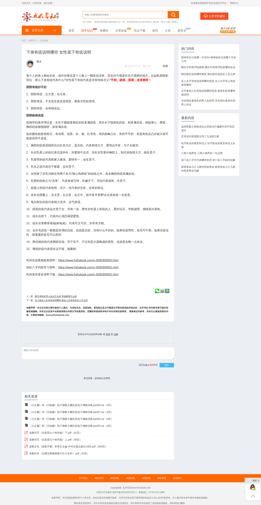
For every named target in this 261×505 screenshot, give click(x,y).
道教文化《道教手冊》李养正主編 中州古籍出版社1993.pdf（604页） (68, 446)
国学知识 (87, 30)
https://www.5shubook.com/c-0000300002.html (88, 274)
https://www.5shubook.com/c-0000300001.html (88, 267)
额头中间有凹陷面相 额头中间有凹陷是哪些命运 (208, 67)
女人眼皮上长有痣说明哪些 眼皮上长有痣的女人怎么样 (61, 300)
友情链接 (146, 478)
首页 (71, 30)
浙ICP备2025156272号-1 (125, 492)
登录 (108, 334)
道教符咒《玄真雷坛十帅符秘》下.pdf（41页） (55, 432)
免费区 (104, 30)
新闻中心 (32, 40)
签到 (155, 30)
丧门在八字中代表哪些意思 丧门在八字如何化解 (208, 160)
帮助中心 (234, 3)
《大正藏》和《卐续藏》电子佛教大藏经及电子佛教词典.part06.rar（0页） (71, 418)
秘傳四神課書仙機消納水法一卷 (109, 22)
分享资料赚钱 (214, 16)
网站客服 (162, 478)
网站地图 (114, 478)
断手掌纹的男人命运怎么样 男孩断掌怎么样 (56, 296)
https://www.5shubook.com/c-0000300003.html (88, 260)
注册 (116, 334)
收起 (255, 480)
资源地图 (130, 478)
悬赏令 (182, 30)
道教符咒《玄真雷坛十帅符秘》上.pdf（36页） (55, 439)
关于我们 (83, 478)
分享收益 (121, 30)
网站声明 (99, 478)
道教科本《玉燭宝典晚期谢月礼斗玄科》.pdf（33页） (59, 453)
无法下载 (139, 30)
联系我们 (177, 478)
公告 (168, 30)
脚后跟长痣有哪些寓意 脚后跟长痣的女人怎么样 (208, 74)
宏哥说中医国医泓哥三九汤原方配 (200, 136)
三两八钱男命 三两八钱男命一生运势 (202, 153)
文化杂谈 (44, 40)
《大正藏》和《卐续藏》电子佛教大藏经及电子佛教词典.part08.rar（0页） (71, 405)
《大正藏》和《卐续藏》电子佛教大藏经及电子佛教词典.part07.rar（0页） (71, 412)
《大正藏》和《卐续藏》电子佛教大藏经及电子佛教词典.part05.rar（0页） (71, 425)
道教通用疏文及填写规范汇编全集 (143, 22)
